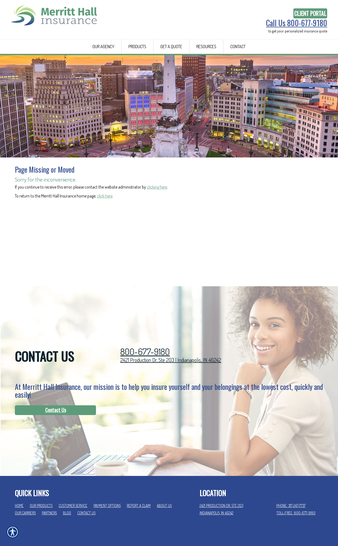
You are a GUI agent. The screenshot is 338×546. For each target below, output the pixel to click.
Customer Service (73, 477)
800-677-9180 (145, 323)
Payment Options (107, 477)
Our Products (41, 477)
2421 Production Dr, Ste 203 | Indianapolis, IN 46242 (170, 331)
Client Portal (310, 13)
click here (104, 202)
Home (19, 477)
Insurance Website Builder (304, 529)
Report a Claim (139, 477)
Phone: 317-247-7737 (291, 477)
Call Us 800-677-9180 (296, 23)
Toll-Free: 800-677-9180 (296, 484)
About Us (164, 477)
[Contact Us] (55, 382)
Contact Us (55, 381)
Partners (49, 484)
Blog (67, 484)
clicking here (157, 193)
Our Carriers (25, 484)
